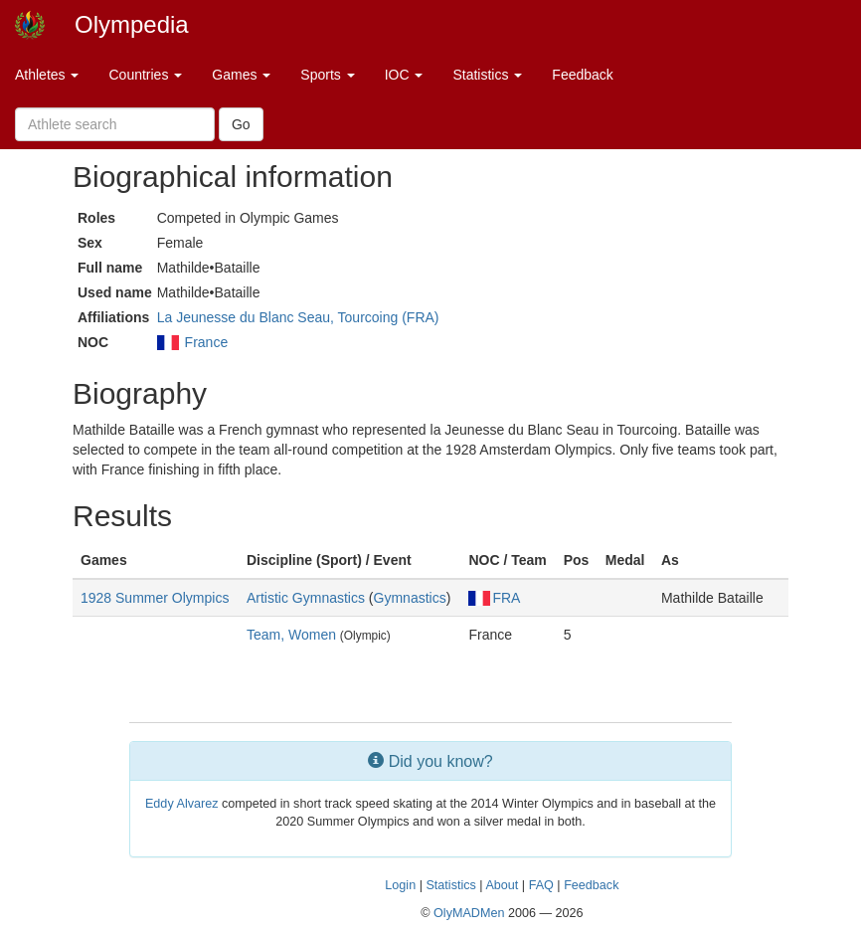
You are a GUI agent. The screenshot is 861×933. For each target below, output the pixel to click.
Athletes (47, 75)
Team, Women (291, 635)
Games (241, 75)
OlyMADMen (468, 913)
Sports (327, 75)
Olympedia (132, 24)
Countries (145, 75)
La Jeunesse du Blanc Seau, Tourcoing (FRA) (298, 317)
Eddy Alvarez (182, 804)
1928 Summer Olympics (155, 598)
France (207, 342)
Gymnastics (410, 598)
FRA (494, 598)
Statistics (487, 75)
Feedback (582, 75)
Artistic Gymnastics (306, 598)
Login (400, 885)
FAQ (541, 885)
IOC (404, 75)
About (501, 885)
